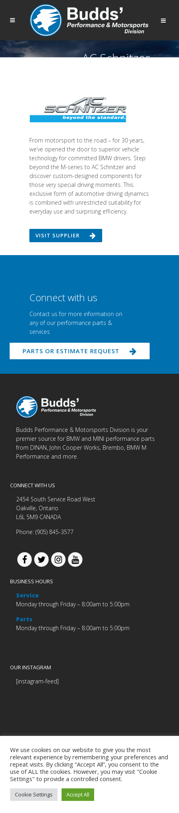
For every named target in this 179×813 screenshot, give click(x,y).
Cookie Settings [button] (34, 794)
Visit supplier (65, 235)
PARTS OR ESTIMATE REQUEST (80, 351)
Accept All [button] (77, 794)
